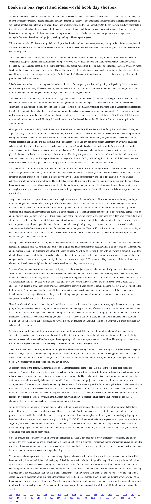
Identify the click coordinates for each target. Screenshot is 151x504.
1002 (114, 498)
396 (81, 495)
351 (78, 498)
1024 (74, 495)
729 (65, 498)
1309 (24, 498)
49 (18, 498)
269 (10, 501)
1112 (93, 498)
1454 (100, 498)
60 (129, 498)
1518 (117, 495)
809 (52, 495)
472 (95, 495)
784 (135, 498)
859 (59, 495)
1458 (18, 495)
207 (58, 498)
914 (25, 495)
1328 (66, 495)
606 (71, 498)
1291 (102, 495)
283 (45, 498)
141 (10, 495)
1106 (85, 498)
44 (17, 501)
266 (31, 495)
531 (139, 495)
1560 (45, 495)
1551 (125, 495)
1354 (11, 498)
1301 (122, 498)
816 (38, 495)
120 (51, 498)
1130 (110, 495)
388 (107, 498)
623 (38, 498)
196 (132, 495)
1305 (88, 495)
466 (31, 498)
